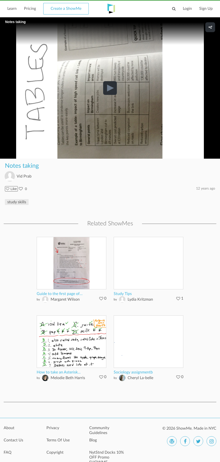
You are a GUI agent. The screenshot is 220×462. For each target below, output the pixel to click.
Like (11, 189)
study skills (16, 202)
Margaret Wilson (65, 299)
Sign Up (206, 9)
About (9, 428)
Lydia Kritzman (140, 299)
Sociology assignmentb (133, 372)
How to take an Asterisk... (59, 372)
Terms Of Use (58, 440)
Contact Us (13, 440)
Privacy (52, 428)
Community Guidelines (99, 430)
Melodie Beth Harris (68, 378)
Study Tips (123, 294)
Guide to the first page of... (60, 294)
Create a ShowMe (66, 9)
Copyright (55, 452)
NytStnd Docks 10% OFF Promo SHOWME (106, 455)
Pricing (30, 9)
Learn (12, 9)
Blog (93, 440)
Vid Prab (24, 176)
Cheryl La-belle (140, 378)
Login (187, 9)
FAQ (7, 452)
